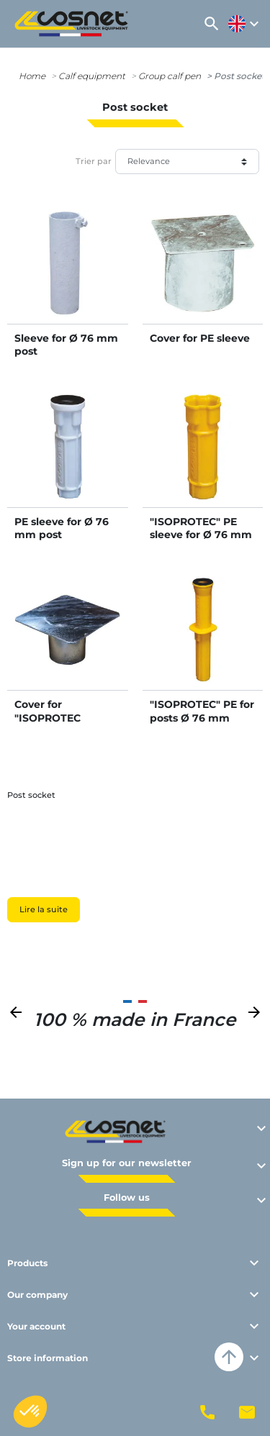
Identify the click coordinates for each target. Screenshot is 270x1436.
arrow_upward (229, 1357)
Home (32, 76)
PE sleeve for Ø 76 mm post (61, 528)
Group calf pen (169, 76)
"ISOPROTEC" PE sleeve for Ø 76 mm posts (201, 534)
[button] (211, 23)
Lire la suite (43, 909)
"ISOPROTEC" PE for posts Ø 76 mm (202, 711)
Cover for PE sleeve (200, 338)
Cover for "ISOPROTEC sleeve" (47, 717)
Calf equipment (91, 76)
